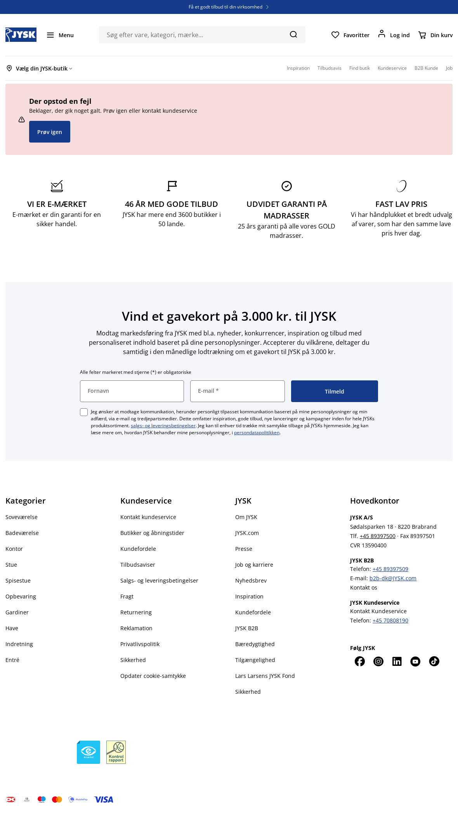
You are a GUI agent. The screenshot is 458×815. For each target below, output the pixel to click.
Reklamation (136, 628)
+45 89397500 (378, 536)
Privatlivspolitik (140, 644)
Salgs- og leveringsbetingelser (159, 580)
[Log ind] (393, 34)
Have (11, 628)
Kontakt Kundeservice (378, 611)
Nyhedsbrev (251, 580)
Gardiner (17, 612)
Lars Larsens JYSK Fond (265, 675)
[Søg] (293, 34)
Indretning (19, 644)
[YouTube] (415, 661)
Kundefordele (138, 548)
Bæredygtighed (255, 644)
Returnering (136, 612)
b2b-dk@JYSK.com (393, 578)
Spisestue (18, 580)
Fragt (127, 596)
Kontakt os (363, 587)
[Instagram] (378, 661)
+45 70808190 (390, 620)
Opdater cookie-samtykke (153, 675)
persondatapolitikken (256, 432)
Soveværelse (21, 517)
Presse (243, 548)
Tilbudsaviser (137, 564)
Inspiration (249, 596)
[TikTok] (434, 661)
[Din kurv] (435, 35)
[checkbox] (84, 412)
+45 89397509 (390, 569)
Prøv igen (49, 132)
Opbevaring (20, 596)
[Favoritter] (350, 35)
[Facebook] (359, 661)
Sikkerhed (133, 660)
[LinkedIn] (396, 661)
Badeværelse (22, 532)
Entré (12, 660)
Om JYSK (246, 517)
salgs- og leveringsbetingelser (163, 425)
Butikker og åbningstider (152, 532)
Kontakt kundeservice (148, 517)
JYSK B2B (246, 628)
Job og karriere (254, 564)
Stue (11, 564)
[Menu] (60, 35)
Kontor (14, 548)
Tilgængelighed (255, 660)
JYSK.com (247, 532)
